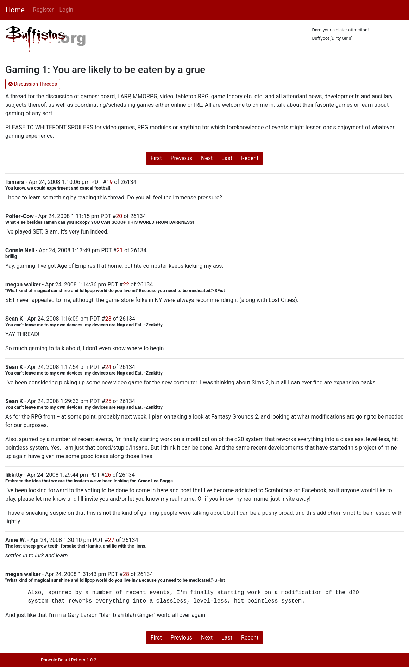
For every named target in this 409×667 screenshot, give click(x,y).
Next (207, 158)
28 (126, 574)
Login (66, 9)
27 (111, 540)
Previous (181, 158)
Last (226, 158)
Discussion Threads (32, 84)
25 (108, 401)
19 (109, 182)
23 (108, 318)
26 (108, 474)
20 (119, 216)
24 (108, 367)
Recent (249, 158)
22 (126, 284)
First (156, 158)
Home (15, 10)
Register (43, 9)
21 (120, 250)
